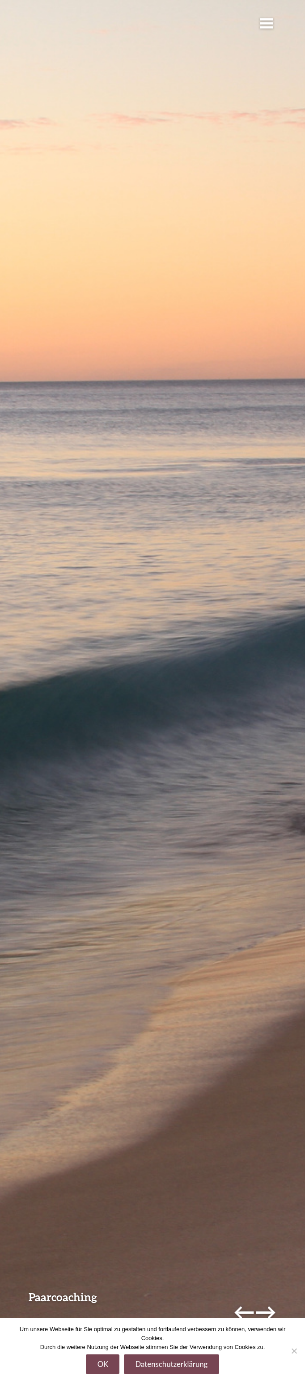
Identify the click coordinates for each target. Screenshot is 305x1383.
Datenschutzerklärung (172, 1364)
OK (103, 1364)
